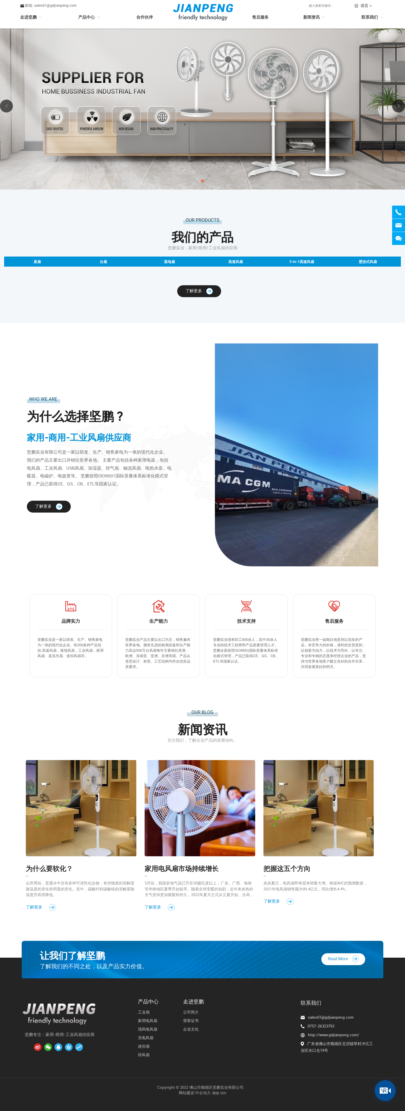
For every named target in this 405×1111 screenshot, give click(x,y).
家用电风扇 (147, 1020)
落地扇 (169, 261)
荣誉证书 (191, 1020)
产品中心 (148, 1002)
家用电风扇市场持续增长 (182, 868)
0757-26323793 (321, 1026)
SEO (223, 1093)
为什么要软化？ (49, 868)
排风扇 (144, 1054)
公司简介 (191, 1012)
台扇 (103, 261)
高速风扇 (235, 261)
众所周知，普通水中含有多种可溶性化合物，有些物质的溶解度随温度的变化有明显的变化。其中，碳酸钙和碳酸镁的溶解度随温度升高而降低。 (80, 888)
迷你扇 (144, 1046)
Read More (343, 959)
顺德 (215, 1093)
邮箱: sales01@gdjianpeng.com (50, 5)
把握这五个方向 (286, 868)
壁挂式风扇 (368, 261)
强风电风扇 (147, 1029)
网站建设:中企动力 (195, 1092)
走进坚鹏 (193, 1002)
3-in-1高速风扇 (301, 261)
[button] (202, 181)
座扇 (37, 261)
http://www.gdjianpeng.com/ (333, 1034)
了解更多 (199, 291)
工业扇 (144, 1012)
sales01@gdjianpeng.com (331, 1017)
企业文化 (191, 1029)
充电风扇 (145, 1037)
